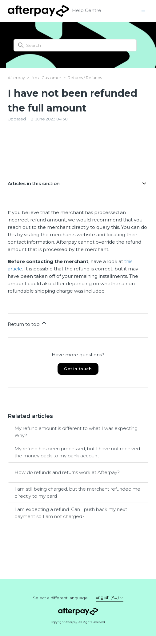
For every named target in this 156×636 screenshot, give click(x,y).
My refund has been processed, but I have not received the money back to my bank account (77, 452)
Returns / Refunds (85, 77)
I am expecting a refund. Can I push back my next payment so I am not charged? (70, 512)
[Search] (75, 45)
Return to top (27, 323)
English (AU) (109, 597)
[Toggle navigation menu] (143, 10)
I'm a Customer (46, 77)
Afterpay (16, 77)
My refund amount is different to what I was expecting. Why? (76, 431)
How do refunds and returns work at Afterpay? (67, 472)
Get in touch (78, 369)
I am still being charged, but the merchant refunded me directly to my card (77, 492)
